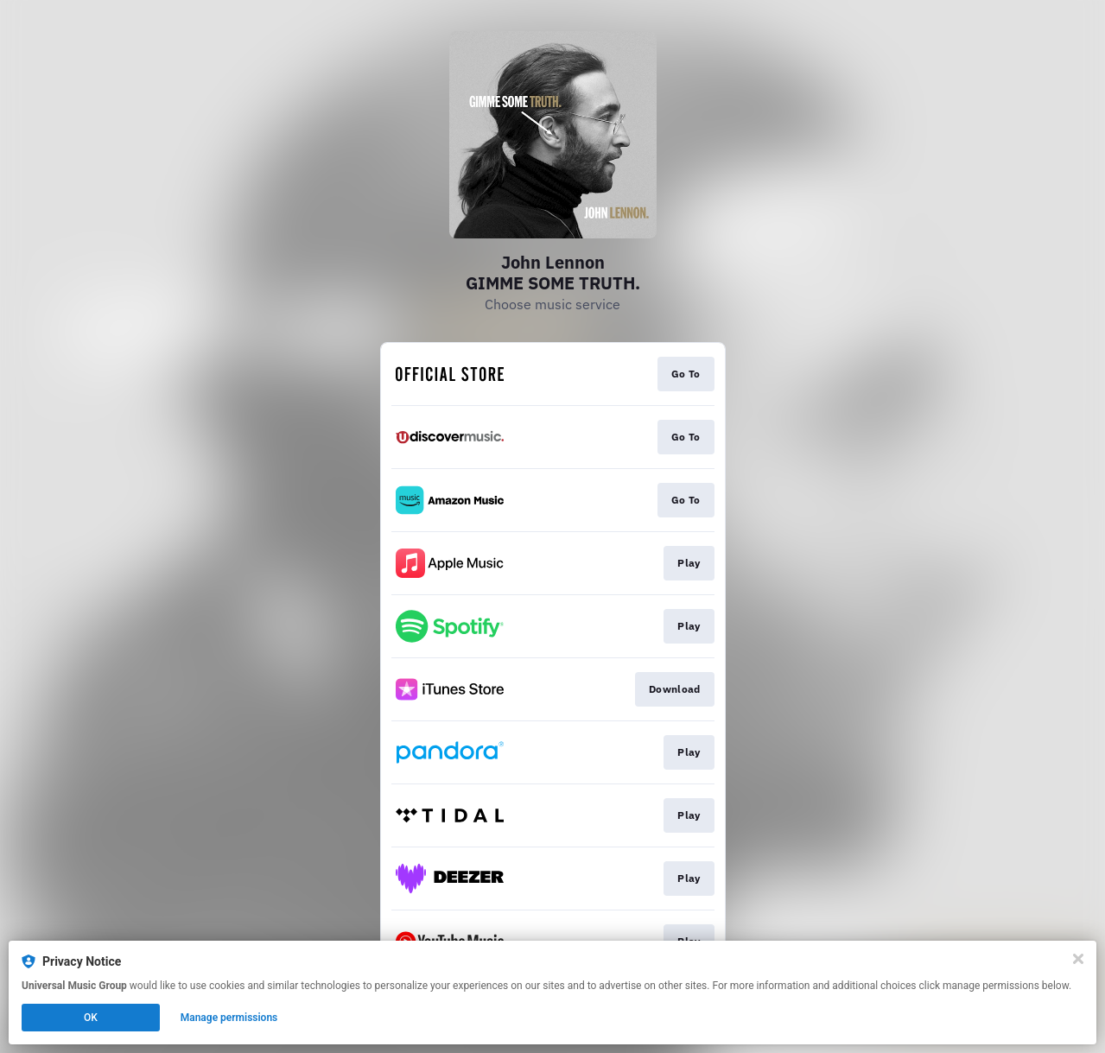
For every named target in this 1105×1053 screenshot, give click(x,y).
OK (91, 1018)
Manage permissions (229, 1018)
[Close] (1078, 959)
